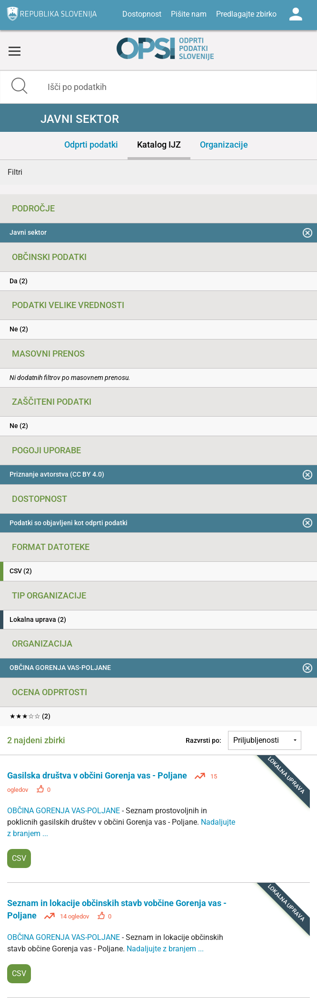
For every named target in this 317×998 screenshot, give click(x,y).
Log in (295, 14)
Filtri (15, 172)
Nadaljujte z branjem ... (165, 948)
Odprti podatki (91, 145)
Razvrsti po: (203, 740)
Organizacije (224, 145)
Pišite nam (189, 14)
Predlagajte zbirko (246, 14)
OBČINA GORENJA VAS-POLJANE (64, 810)
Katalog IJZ (159, 145)
